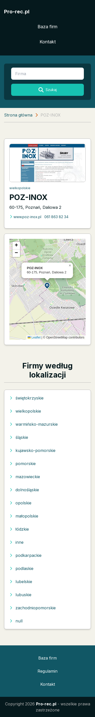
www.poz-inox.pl (25, 217)
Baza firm (47, 26)
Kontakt (48, 41)
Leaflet (34, 337)
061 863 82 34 (56, 217)
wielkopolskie (19, 188)
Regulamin (47, 671)
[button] (47, 285)
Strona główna (18, 115)
